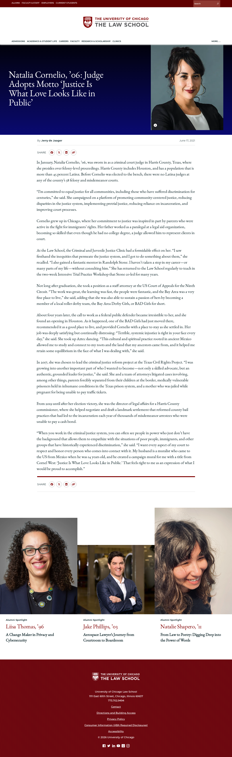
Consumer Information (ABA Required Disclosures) (116, 724)
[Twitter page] (109, 746)
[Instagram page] (128, 746)
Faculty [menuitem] (75, 41)
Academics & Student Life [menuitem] (42, 41)
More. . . (216, 41)
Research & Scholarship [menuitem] (96, 41)
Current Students (66, 3)
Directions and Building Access (116, 712)
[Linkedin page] (114, 746)
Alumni (16, 3)
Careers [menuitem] (64, 41)
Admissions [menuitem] (18, 41)
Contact (116, 706)
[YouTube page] (119, 746)
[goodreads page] (124, 746)
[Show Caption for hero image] (155, 125)
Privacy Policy (116, 718)
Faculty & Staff (31, 3)
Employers (48, 3)
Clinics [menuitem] (117, 41)
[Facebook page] (104, 746)
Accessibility (116, 730)
